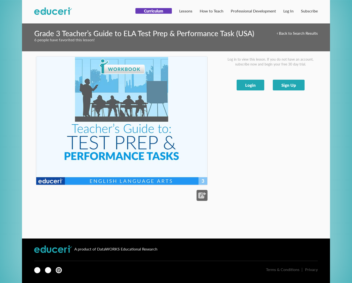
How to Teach (211, 11)
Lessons (185, 11)
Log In (288, 11)
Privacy (311, 269)
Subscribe (309, 11)
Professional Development (253, 11)
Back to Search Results (297, 33)
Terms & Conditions (282, 269)
